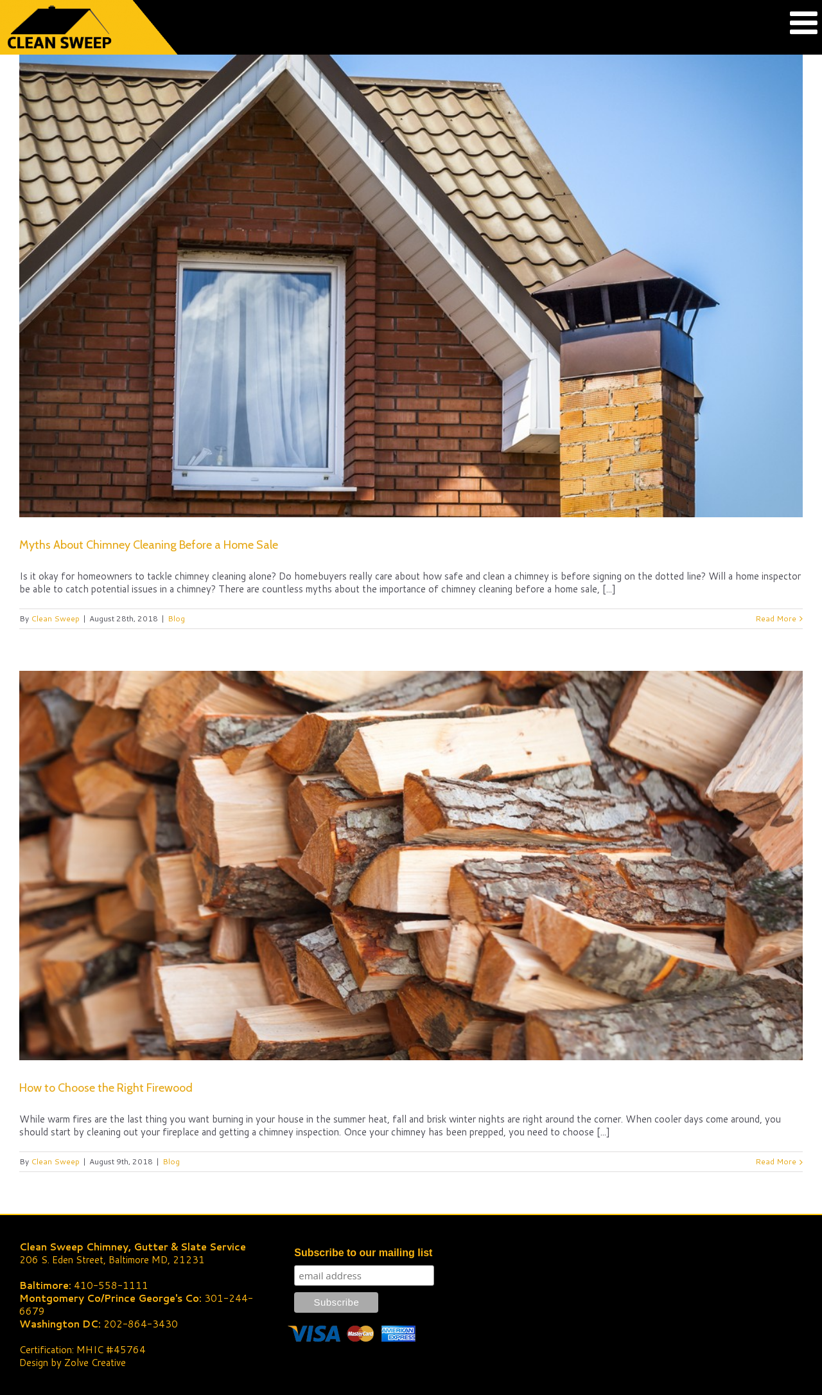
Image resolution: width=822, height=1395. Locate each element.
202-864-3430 (140, 1324)
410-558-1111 (111, 1285)
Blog (176, 618)
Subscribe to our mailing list (363, 1252)
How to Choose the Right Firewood (106, 1088)
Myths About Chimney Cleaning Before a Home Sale (148, 545)
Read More (775, 618)
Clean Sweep (55, 618)
